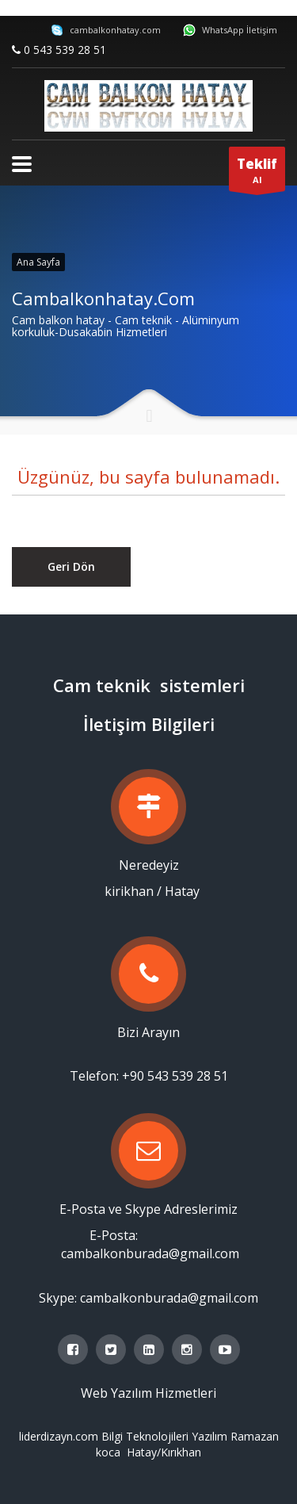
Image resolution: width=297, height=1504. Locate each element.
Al (257, 173)
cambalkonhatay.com (106, 30)
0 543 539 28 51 (65, 49)
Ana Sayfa (38, 262)
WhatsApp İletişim (230, 30)
